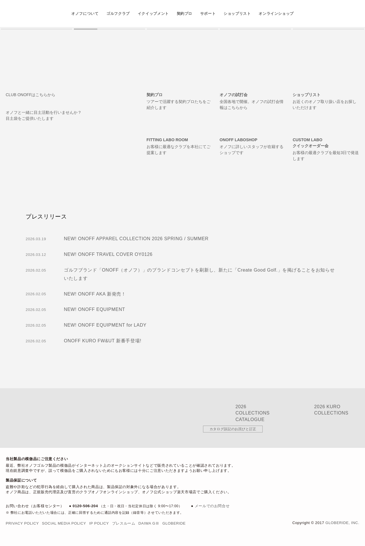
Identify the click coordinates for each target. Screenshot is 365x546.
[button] (36, 29)
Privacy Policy (22, 523)
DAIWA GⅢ (148, 523)
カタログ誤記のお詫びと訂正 (233, 429)
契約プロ (184, 13)
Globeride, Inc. (342, 523)
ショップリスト (237, 13)
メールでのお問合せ (212, 506)
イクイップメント (153, 13)
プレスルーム (123, 523)
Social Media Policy (64, 523)
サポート (208, 13)
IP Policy (99, 523)
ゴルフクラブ (118, 13)
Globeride (174, 523)
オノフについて (85, 13)
